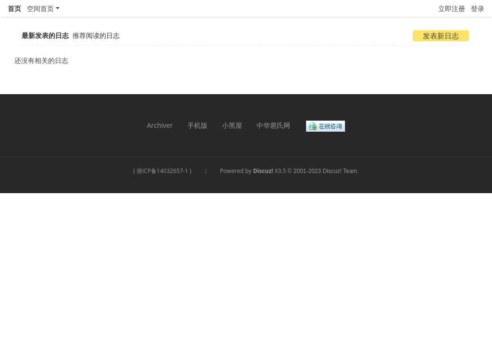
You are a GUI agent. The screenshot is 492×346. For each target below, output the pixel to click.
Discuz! (263, 171)
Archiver (160, 125)
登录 (477, 8)
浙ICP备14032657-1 (162, 171)
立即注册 (451, 8)
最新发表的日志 (45, 35)
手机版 (197, 125)
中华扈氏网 (273, 125)
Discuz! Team (340, 171)
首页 (14, 8)
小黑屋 (232, 125)
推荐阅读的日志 (96, 35)
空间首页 (40, 8)
